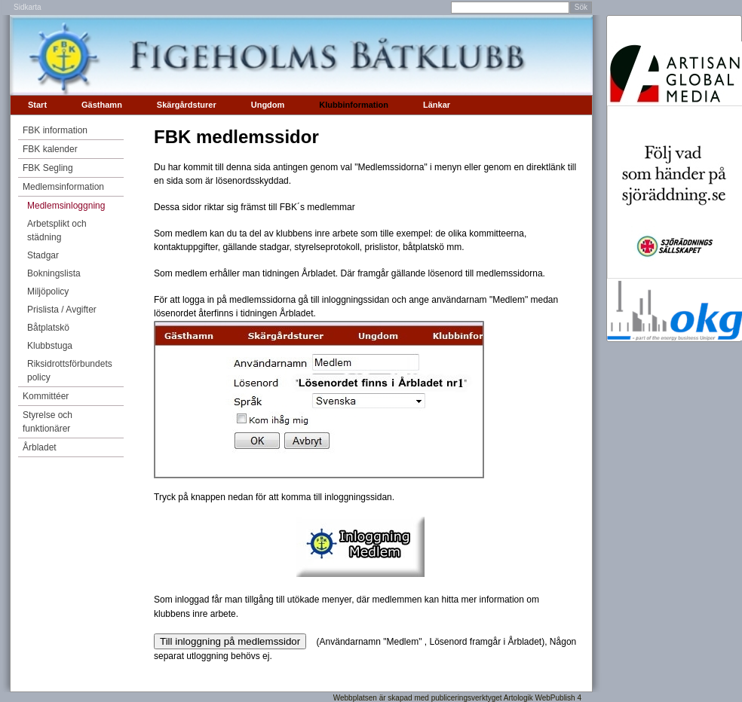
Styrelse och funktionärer (47, 422)
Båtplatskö (48, 327)
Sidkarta (27, 7)
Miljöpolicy (48, 291)
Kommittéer (46, 396)
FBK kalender (50, 149)
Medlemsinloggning (66, 205)
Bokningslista (54, 273)
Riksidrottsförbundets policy (69, 371)
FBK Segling (48, 168)
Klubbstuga (49, 345)
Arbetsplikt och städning (57, 230)
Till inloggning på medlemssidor (230, 641)
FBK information (55, 130)
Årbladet (40, 447)
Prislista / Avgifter (62, 309)
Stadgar (43, 255)
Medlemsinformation (63, 187)
